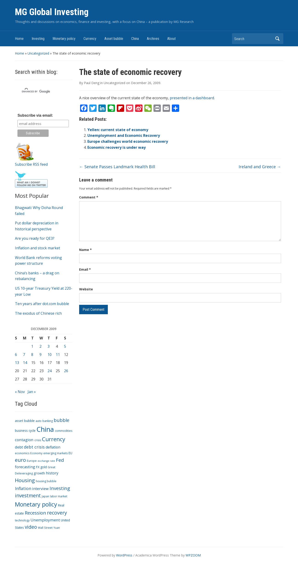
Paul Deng (91, 83)
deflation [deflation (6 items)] (53, 447)
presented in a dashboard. (192, 97)
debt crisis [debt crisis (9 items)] (34, 447)
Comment (88, 197)
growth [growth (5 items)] (39, 473)
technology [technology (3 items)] (22, 520)
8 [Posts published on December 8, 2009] (32, 354)
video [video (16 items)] (31, 527)
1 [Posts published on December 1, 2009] (32, 346)
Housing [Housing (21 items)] (25, 480)
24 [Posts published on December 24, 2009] (49, 370)
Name (85, 250)
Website (86, 289)
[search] (38, 91)
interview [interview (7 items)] (40, 488)
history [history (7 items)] (52, 473)
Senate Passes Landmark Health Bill (117, 166)
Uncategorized (38, 53)
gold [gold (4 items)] (43, 467)
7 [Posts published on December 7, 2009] (24, 354)
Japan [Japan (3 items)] (45, 496)
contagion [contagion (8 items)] (24, 439)
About (171, 38)
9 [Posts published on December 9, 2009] (40, 354)
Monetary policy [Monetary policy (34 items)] (36, 504)
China (135, 38)
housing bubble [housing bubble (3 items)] (46, 481)
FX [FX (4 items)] (37, 467)
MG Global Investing (52, 12)
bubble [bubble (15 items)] (61, 420)
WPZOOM (193, 555)
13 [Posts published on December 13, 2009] (17, 362)
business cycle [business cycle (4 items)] (25, 430)
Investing (38, 38)
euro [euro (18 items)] (20, 460)
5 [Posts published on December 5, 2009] (65, 346)
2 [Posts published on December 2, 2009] (40, 346)
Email (85, 269)
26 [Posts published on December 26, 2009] (66, 370)
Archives (153, 38)
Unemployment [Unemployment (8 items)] (45, 520)
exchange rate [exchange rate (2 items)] (46, 460)
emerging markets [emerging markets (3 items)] (55, 453)
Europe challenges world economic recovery (127, 141)
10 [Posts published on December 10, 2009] (49, 354)
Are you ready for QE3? (34, 238)
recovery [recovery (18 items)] (57, 512)
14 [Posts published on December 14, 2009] (25, 362)
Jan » (32, 391)
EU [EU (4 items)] (70, 453)
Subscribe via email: (35, 115)
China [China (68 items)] (45, 429)
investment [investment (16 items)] (28, 495)
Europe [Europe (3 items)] (32, 461)
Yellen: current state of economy (117, 129)
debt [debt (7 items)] (19, 447)
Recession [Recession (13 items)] (35, 513)
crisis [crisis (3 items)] (37, 440)
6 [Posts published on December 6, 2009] (16, 354)
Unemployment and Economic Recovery (123, 135)
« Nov (20, 391)
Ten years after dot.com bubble (42, 303)
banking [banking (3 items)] (47, 421)
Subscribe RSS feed (31, 164)
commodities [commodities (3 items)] (63, 431)
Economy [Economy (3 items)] (36, 453)
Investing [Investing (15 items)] (60, 488)
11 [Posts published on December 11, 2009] (58, 354)
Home (19, 38)
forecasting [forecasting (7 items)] (25, 466)
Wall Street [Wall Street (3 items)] (45, 528)
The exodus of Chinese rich (38, 313)
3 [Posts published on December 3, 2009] (48, 346)
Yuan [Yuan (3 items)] (56, 528)
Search (277, 38)
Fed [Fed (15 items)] (60, 460)
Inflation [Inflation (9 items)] (23, 488)
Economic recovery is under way (116, 147)
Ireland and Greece (260, 166)
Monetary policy (64, 38)
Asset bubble (113, 38)
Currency (90, 38)
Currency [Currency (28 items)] (53, 439)
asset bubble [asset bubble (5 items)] (25, 420)
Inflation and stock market (37, 247)
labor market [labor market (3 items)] (58, 496)
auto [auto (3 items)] (39, 421)
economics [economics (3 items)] (22, 453)
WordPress (124, 555)
